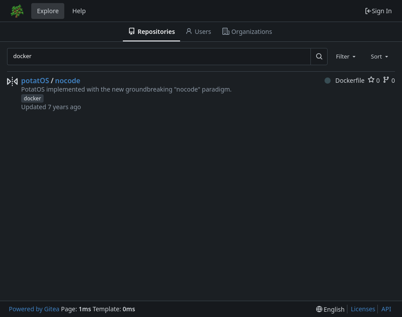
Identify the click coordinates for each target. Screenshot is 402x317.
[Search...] (318, 56)
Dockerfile (345, 80)
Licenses (363, 309)
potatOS (35, 80)
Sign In (378, 11)
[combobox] (346, 56)
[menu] (330, 309)
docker (32, 98)
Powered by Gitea (34, 309)
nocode (67, 80)
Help (79, 11)
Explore (48, 11)
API (386, 309)
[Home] (16, 11)
